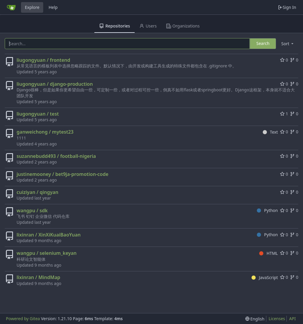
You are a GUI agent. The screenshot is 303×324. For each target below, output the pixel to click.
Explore (32, 7)
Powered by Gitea (23, 318)
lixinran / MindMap (38, 277)
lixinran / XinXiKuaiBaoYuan (49, 235)
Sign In (287, 7)
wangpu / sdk (32, 210)
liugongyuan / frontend (43, 60)
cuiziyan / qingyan (37, 192)
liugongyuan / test (38, 114)
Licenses (277, 318)
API (292, 318)
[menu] (288, 44)
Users (148, 26)
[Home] (11, 7)
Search (262, 43)
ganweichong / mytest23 (45, 132)
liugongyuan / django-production (55, 84)
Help (53, 7)
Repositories (114, 26)
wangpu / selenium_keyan (47, 253)
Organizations (183, 26)
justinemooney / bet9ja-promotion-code (62, 174)
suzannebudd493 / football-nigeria (56, 156)
